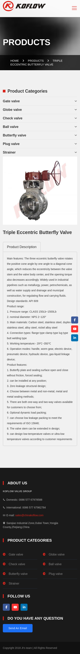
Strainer (9, 152)
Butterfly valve (14, 135)
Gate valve (11, 101)
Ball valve (10, 127)
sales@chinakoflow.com (29, 515)
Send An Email (17, 628)
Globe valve (12, 110)
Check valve (12, 118)
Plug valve (11, 144)
